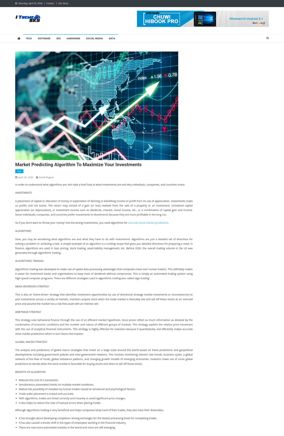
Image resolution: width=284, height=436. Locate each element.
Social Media (94, 38)
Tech (29, 38)
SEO (58, 38)
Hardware (73, 38)
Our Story (63, 3)
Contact (50, 3)
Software (44, 38)
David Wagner (46, 177)
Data (112, 38)
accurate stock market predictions (148, 222)
